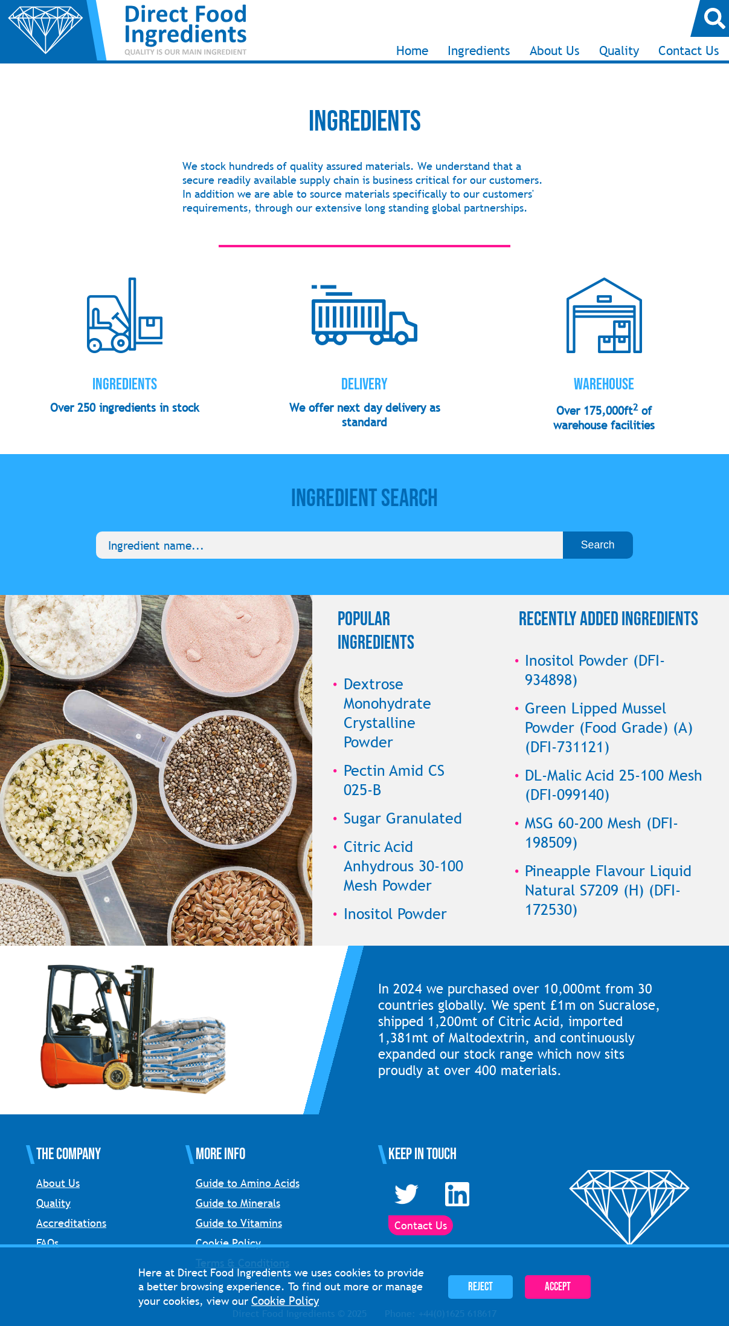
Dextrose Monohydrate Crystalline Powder (387, 713)
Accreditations (71, 1223)
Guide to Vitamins (239, 1223)
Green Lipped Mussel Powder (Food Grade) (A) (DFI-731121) (609, 727)
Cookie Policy (228, 1243)
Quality (619, 50)
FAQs (47, 1243)
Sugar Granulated (403, 818)
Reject (480, 1287)
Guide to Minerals (238, 1203)
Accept (558, 1287)
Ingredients (479, 50)
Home (412, 50)
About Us (555, 50)
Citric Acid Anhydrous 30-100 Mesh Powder (403, 866)
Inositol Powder (395, 913)
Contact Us (688, 50)
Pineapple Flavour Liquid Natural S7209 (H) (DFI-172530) (608, 890)
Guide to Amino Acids (248, 1183)
